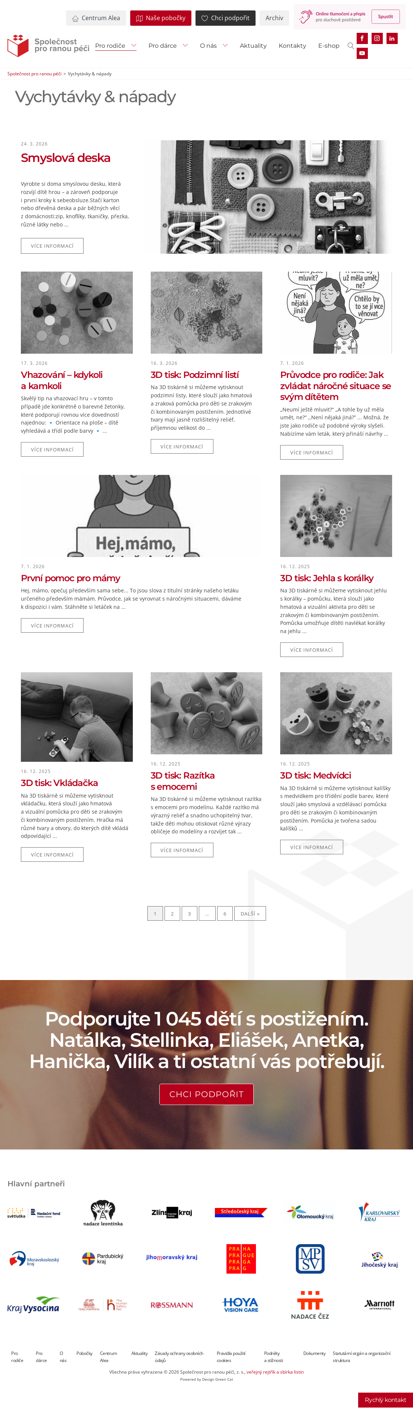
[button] (96, 18)
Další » (250, 913)
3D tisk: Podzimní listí (195, 374)
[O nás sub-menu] (227, 46)
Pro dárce (162, 45)
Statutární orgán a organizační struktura (361, 1357)
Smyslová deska (65, 157)
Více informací (52, 245)
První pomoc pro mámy (70, 578)
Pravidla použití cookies (231, 1357)
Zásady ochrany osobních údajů (179, 1357)
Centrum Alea (108, 1357)
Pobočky (84, 1353)
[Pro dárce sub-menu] (187, 46)
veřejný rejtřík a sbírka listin (275, 1372)
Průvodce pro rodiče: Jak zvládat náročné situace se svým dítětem (335, 385)
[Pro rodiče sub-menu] (135, 46)
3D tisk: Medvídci (315, 775)
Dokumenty (314, 1353)
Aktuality (253, 45)
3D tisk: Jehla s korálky (326, 578)
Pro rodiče (110, 45)
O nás (208, 45)
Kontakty (292, 45)
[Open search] (351, 46)
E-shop (329, 45)
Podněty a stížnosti (273, 1357)
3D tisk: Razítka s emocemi (183, 781)
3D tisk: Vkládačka (59, 782)
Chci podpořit (206, 1094)
